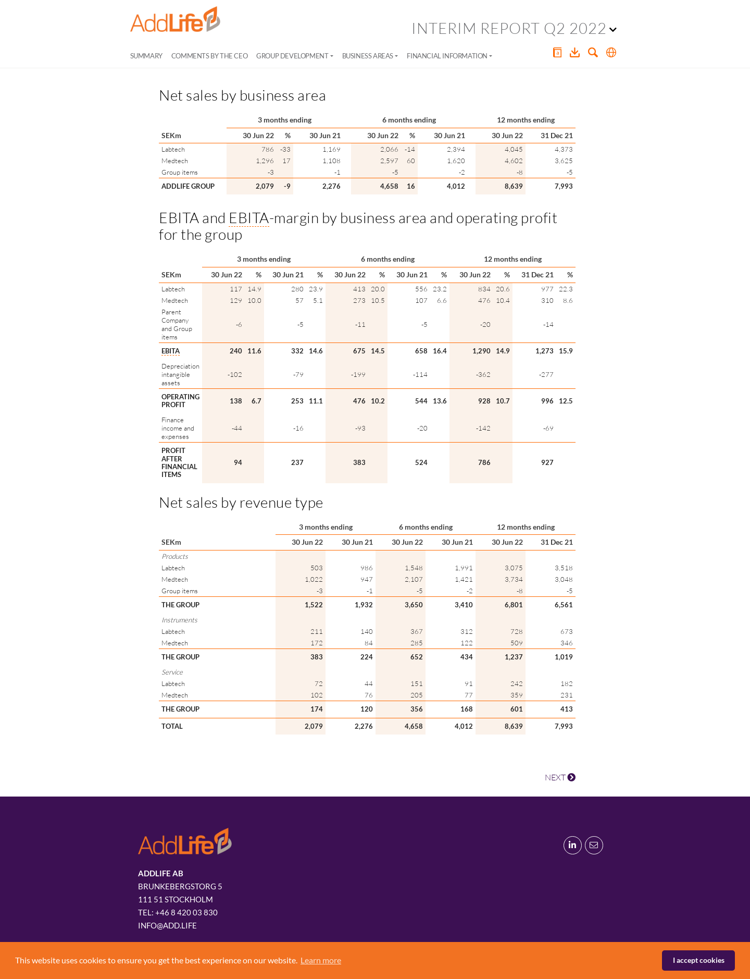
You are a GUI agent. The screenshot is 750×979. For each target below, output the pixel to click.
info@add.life (167, 925)
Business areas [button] (367, 56)
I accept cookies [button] (698, 960)
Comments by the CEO (209, 56)
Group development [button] (292, 56)
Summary (146, 56)
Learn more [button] (321, 960)
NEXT (560, 777)
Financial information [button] (447, 56)
